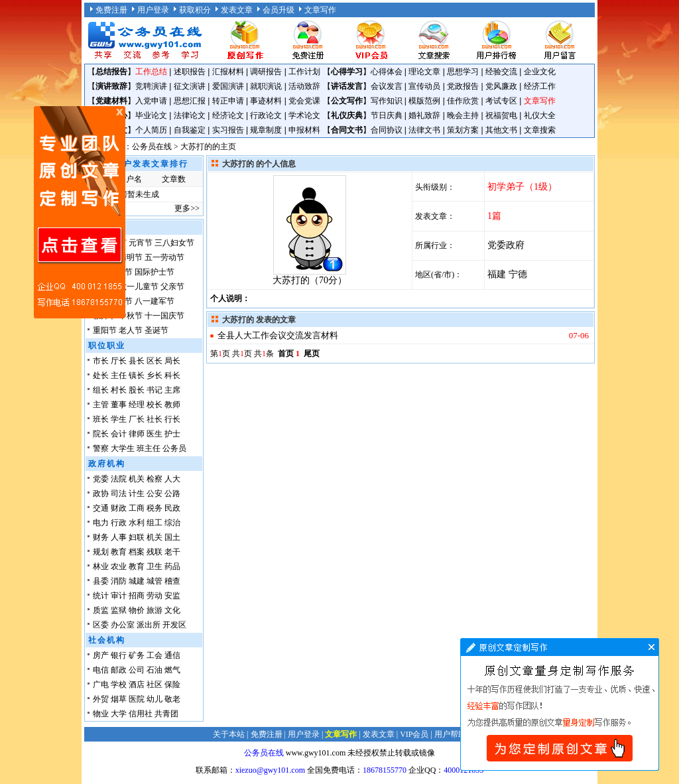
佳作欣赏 (463, 100)
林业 (101, 566)
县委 (101, 581)
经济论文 (228, 115)
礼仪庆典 (347, 115)
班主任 (148, 448)
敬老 (172, 699)
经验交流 (501, 71)
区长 (154, 360)
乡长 (154, 375)
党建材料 (111, 100)
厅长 (119, 360)
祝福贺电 (501, 115)
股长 (137, 390)
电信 (101, 670)
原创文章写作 (79, 212)
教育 (119, 551)
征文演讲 (190, 86)
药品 (172, 566)
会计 (119, 433)
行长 (172, 419)
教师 (172, 404)
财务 (101, 537)
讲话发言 (347, 86)
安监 (172, 595)
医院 (137, 699)
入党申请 (151, 100)
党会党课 (304, 100)
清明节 (131, 257)
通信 (172, 655)
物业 (101, 713)
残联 (154, 551)
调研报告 (266, 71)
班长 (101, 419)
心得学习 (347, 71)
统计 (101, 595)
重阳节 (105, 330)
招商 (137, 595)
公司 (137, 670)
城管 (154, 581)
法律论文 (190, 115)
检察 (154, 479)
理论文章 (424, 71)
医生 (154, 433)
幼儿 (154, 699)
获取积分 (195, 10)
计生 (137, 493)
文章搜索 (540, 130)
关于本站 (229, 734)
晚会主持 (463, 115)
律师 (137, 433)
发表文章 (237, 10)
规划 (101, 551)
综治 (172, 522)
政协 (101, 493)
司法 (119, 493)
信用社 (141, 713)
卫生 (154, 566)
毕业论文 (151, 115)
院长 (101, 433)
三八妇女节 (174, 242)
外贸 (101, 699)
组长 (101, 390)
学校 (119, 684)
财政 (119, 508)
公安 (154, 493)
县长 (137, 360)
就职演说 (266, 86)
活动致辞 (304, 86)
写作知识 (386, 100)
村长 (119, 390)
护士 (172, 433)
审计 (119, 595)
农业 (119, 566)
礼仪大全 (540, 115)
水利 (137, 522)
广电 (101, 684)
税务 (154, 508)
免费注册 (111, 10)
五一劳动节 (164, 257)
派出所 (148, 624)
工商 (137, 508)
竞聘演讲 (151, 86)
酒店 (137, 684)
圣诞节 (156, 330)
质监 (101, 610)
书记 (154, 390)
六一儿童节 (138, 286)
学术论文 (304, 115)
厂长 (137, 419)
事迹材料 (266, 100)
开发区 (174, 624)
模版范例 (424, 100)
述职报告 (190, 71)
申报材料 (304, 130)
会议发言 (386, 86)
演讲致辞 (111, 86)
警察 (101, 448)
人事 (119, 537)
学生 (119, 419)
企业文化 (540, 71)
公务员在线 (152, 146)
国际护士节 (154, 272)
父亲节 (172, 286)
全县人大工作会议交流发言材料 (277, 335)
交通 (101, 508)
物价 (137, 610)
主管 (101, 404)
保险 (172, 684)
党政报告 (463, 86)
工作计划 (304, 71)
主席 (172, 390)
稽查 (172, 581)
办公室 (123, 624)
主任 (119, 375)
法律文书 (424, 130)
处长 (101, 375)
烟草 (119, 699)
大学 (119, 713)
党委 (101, 479)
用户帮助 (450, 734)
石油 (154, 670)
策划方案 (463, 130)
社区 (154, 684)
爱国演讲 (228, 86)
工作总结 (151, 71)
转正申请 (228, 100)
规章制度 (266, 130)
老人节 (131, 330)
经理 (137, 404)
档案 (137, 551)
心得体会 (386, 71)
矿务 (137, 655)
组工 (154, 522)
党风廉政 (501, 86)
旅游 (154, 610)
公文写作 (347, 100)
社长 (154, 419)
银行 (119, 655)
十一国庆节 (164, 315)
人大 (172, 479)
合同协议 (386, 130)
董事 (119, 404)
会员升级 (278, 10)
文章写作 (320, 10)
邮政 (119, 670)
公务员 (174, 448)
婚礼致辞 (424, 115)
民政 (172, 508)
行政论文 (266, 115)
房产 (101, 655)
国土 (172, 537)
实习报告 (228, 130)
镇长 (137, 375)
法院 (119, 479)
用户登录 (153, 10)
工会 (154, 655)
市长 (101, 360)
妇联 (137, 537)
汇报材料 (228, 71)
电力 (101, 522)
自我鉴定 (190, 130)
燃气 (172, 670)
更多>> (187, 208)
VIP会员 (414, 734)
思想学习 (463, 71)
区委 (101, 624)
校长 (154, 404)
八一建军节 (154, 301)
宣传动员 (424, 86)
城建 (137, 581)
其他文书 (501, 130)
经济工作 (540, 86)
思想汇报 (190, 100)
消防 (119, 581)
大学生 (123, 448)
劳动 (154, 595)
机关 (137, 479)
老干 (172, 551)
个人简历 (151, 130)
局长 (172, 360)
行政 (119, 522)
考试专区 (501, 100)
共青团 (166, 713)
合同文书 (347, 130)
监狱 (119, 610)
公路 (172, 493)
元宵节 (141, 242)
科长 (172, 375)
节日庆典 (386, 115)
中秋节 (131, 315)
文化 (172, 610)
